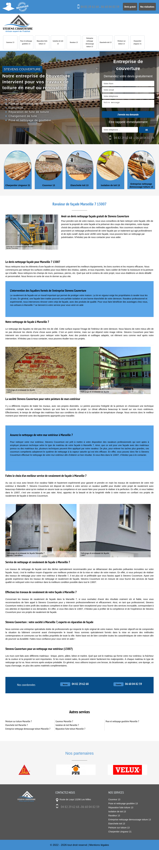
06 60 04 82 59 (106, 6)
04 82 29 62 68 (83, 6)
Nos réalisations (146, 6)
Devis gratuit (127, 6)
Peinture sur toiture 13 (122, 42)
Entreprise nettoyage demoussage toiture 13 (90, 42)
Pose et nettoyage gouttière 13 (26, 42)
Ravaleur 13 (74, 42)
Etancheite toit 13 (105, 42)
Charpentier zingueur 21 (137, 42)
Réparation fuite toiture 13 (42, 42)
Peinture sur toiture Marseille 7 (18, 721)
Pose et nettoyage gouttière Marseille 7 (122, 721)
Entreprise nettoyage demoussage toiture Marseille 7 (27, 728)
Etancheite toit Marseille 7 (16, 724)
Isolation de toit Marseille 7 (67, 724)
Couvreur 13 (10, 42)
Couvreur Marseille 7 (64, 721)
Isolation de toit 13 (58, 42)
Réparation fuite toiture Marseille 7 (70, 728)
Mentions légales (99, 844)
